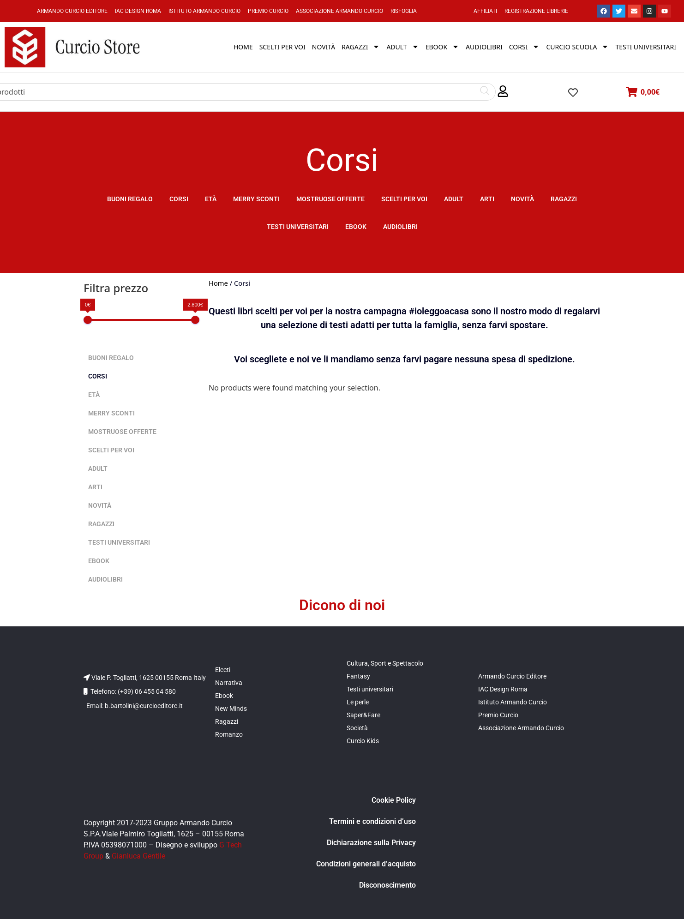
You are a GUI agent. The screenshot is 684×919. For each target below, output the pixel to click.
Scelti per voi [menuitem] (282, 46)
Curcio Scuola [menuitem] (577, 46)
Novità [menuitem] (323, 46)
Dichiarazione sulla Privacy (371, 842)
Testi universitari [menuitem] (645, 46)
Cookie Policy (394, 800)
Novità (522, 199)
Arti (487, 199)
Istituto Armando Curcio (204, 11)
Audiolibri (400, 226)
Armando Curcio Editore (72, 11)
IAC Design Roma (138, 11)
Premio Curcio (268, 11)
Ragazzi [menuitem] (361, 46)
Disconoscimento (387, 885)
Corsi (178, 199)
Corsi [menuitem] (524, 46)
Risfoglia (403, 11)
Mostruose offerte (330, 199)
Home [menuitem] (243, 46)
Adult (453, 199)
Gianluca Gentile (138, 856)
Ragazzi (564, 199)
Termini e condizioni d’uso (372, 821)
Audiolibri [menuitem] (484, 46)
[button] (503, 91)
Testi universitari (298, 226)
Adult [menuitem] (402, 46)
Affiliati (485, 11)
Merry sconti (256, 199)
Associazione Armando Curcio (339, 11)
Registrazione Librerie (536, 11)
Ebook (355, 226)
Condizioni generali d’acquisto (366, 863)
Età (210, 199)
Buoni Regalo (130, 199)
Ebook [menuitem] (442, 46)
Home (218, 283)
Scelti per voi (404, 199)
